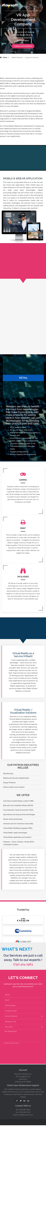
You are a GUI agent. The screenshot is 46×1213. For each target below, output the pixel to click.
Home (5, 57)
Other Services (17, 57)
